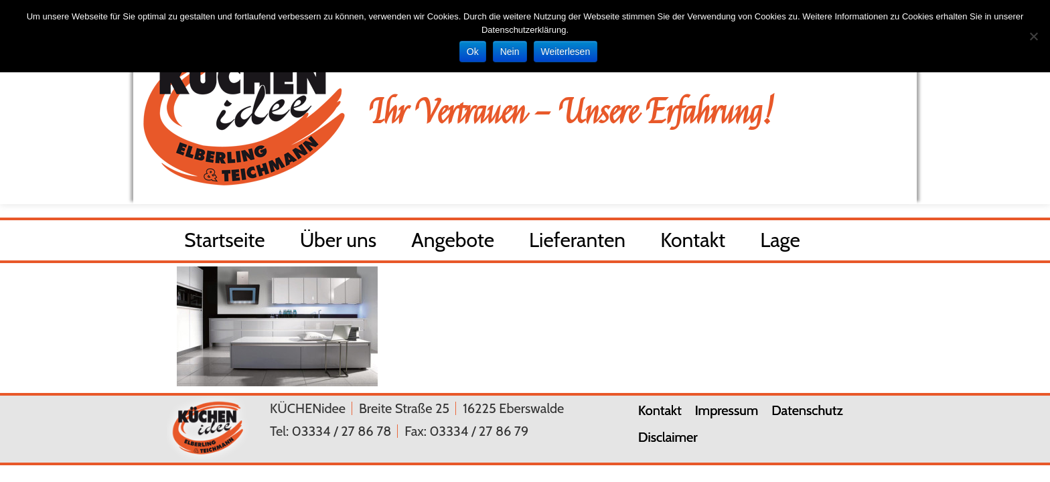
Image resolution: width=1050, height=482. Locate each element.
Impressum (726, 410)
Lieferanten (577, 243)
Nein (510, 51)
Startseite (224, 243)
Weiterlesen (566, 51)
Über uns (338, 243)
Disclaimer (668, 437)
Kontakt (692, 243)
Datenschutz (807, 410)
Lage (780, 243)
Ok (473, 51)
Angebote (452, 243)
